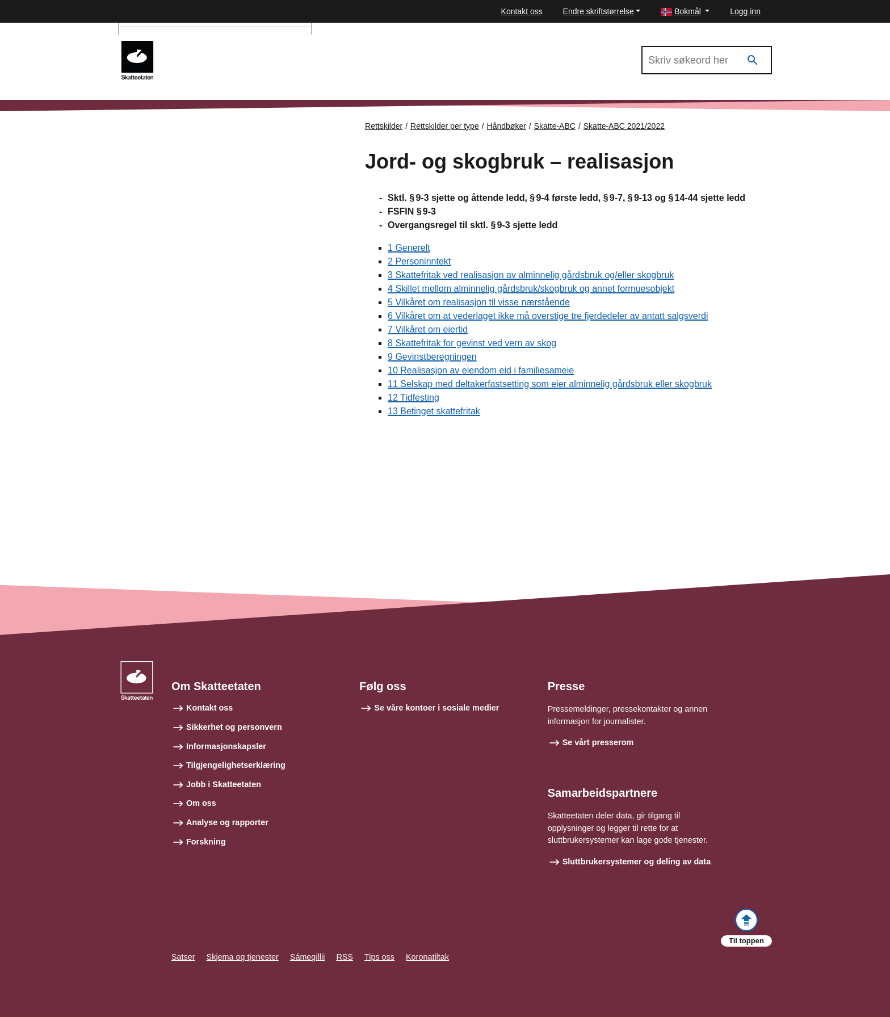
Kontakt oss (522, 11)
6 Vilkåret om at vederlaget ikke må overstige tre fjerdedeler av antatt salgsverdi (548, 316)
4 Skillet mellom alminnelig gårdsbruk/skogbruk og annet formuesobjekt (531, 288)
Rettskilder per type (444, 126)
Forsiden (168, 136)
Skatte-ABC (555, 126)
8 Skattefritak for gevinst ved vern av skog (472, 343)
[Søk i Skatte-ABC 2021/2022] (706, 60)
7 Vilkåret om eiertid (428, 329)
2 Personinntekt (419, 261)
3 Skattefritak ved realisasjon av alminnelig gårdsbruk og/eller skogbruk (531, 275)
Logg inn (745, 11)
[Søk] (752, 60)
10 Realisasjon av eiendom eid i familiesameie (481, 370)
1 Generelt (409, 248)
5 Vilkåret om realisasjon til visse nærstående (479, 302)
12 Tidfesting (413, 397)
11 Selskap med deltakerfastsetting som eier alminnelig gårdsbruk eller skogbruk (550, 384)
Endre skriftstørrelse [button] (598, 11)
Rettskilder (383, 126)
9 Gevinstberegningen (432, 357)
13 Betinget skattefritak (434, 411)
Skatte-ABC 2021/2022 (213, 46)
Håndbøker (506, 126)
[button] (685, 12)
